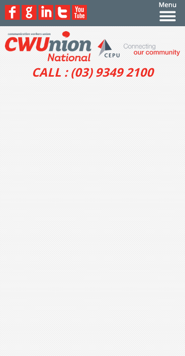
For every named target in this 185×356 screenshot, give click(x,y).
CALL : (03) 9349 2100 (92, 72)
